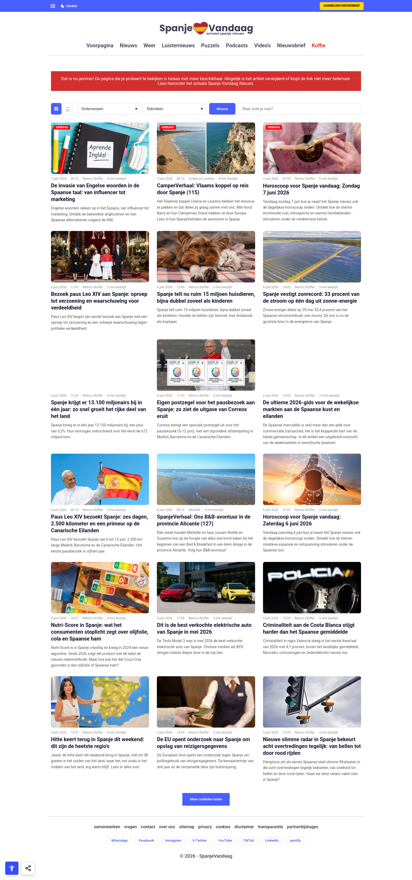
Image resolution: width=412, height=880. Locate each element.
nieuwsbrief (291, 45)
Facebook (143, 840)
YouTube (226, 840)
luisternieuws (178, 45)
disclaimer (244, 827)
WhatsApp (115, 840)
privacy (205, 827)
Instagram (171, 840)
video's (262, 45)
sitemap (186, 827)
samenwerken (107, 827)
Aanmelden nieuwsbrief (341, 5)
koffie (319, 45)
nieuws (128, 45)
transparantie (270, 827)
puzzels (210, 45)
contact (148, 827)
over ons (167, 827)
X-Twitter (199, 840)
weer (149, 45)
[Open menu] (52, 6)
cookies (223, 827)
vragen (130, 827)
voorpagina (100, 45)
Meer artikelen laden (206, 799)
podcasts (237, 45)
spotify (299, 840)
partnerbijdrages (302, 827)
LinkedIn (275, 840)
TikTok (250, 840)
